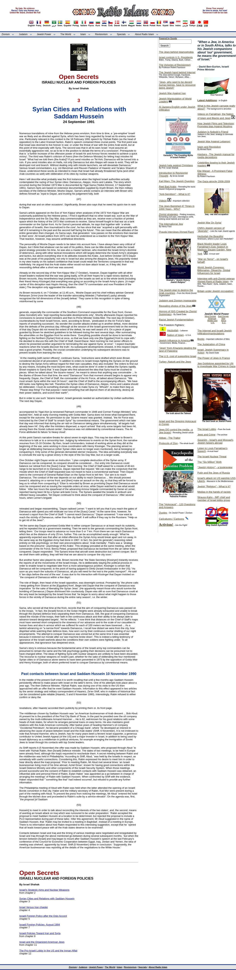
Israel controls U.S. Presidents (176, 57)
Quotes (163, 512)
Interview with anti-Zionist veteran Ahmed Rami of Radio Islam (216, 280)
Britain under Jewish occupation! (215, 291)
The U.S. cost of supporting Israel (177, 356)
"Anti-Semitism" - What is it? (174, 194)
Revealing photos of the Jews (175, 305)
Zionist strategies (168, 214)
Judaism (23, 34)
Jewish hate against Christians (176, 165)
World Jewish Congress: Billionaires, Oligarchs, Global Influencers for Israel (213, 270)
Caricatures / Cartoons (171, 518)
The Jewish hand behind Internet (177, 72)
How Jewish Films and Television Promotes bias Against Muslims (215, 125)
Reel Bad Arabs (167, 186)
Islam (83, 34)
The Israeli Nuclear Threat (211, 456)
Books (200, 338)
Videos (163, 200)
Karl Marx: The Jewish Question (176, 181)
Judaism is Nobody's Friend (212, 131)
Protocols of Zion (168, 443)
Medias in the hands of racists (214, 491)
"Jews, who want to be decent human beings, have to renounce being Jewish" (177, 85)
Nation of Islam (175, 335)
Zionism (6, 34)
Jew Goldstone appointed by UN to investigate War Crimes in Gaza (216, 365)
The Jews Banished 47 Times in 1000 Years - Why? (176, 207)
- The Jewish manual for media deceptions (215, 156)
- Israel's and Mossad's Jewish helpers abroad (215, 441)
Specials (121, 34)
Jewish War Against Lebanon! (213, 141)
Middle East (212, 321)
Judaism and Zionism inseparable (177, 300)
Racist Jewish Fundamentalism (176, 319)
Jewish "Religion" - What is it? (214, 486)
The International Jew (171, 224)
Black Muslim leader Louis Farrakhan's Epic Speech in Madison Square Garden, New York (214, 248)
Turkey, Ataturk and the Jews (175, 361)
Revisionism (101, 34)
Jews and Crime (206, 434)
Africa (223, 321)
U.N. (213, 323)
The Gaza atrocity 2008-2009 (213, 181)
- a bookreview (214, 467)
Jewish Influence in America (174, 340)
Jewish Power (44, 34)
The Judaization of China (211, 344)
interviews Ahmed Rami (176, 231)
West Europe (210, 316)
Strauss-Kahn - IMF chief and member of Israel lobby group (213, 499)
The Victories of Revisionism (175, 64)
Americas (212, 318)
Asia (223, 318)
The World (65, 34)
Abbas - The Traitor (169, 437)
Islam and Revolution (209, 146)
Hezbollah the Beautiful (210, 236)
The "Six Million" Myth (209, 462)
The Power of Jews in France (213, 358)
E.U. (224, 323)
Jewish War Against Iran (172, 93)
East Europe (223, 316)
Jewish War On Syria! (209, 222)
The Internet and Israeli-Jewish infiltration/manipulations (214, 332)
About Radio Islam (144, 34)
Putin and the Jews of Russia (213, 472)
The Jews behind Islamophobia (176, 52)
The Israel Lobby (206, 429)
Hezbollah (172, 330)
